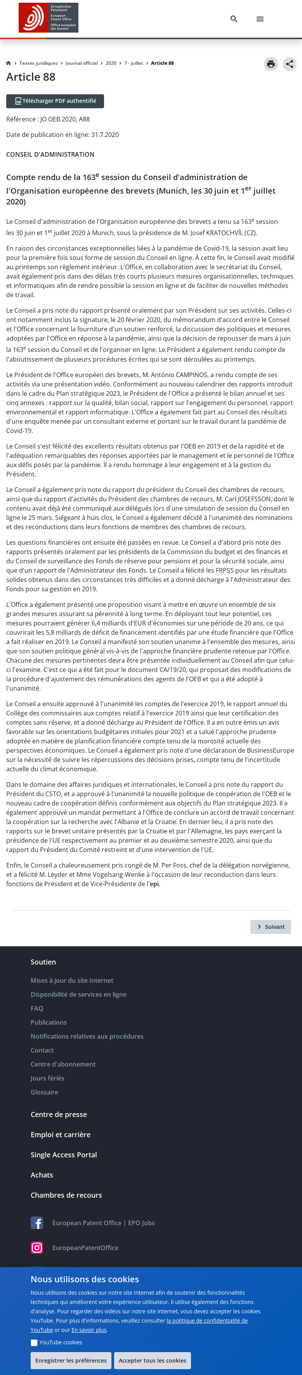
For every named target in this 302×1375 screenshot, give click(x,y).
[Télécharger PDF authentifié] (55, 101)
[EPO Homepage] (48, 19)
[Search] (236, 19)
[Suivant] (270, 927)
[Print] (271, 64)
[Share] (290, 64)
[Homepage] (8, 63)
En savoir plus (88, 1329)
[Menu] (261, 19)
